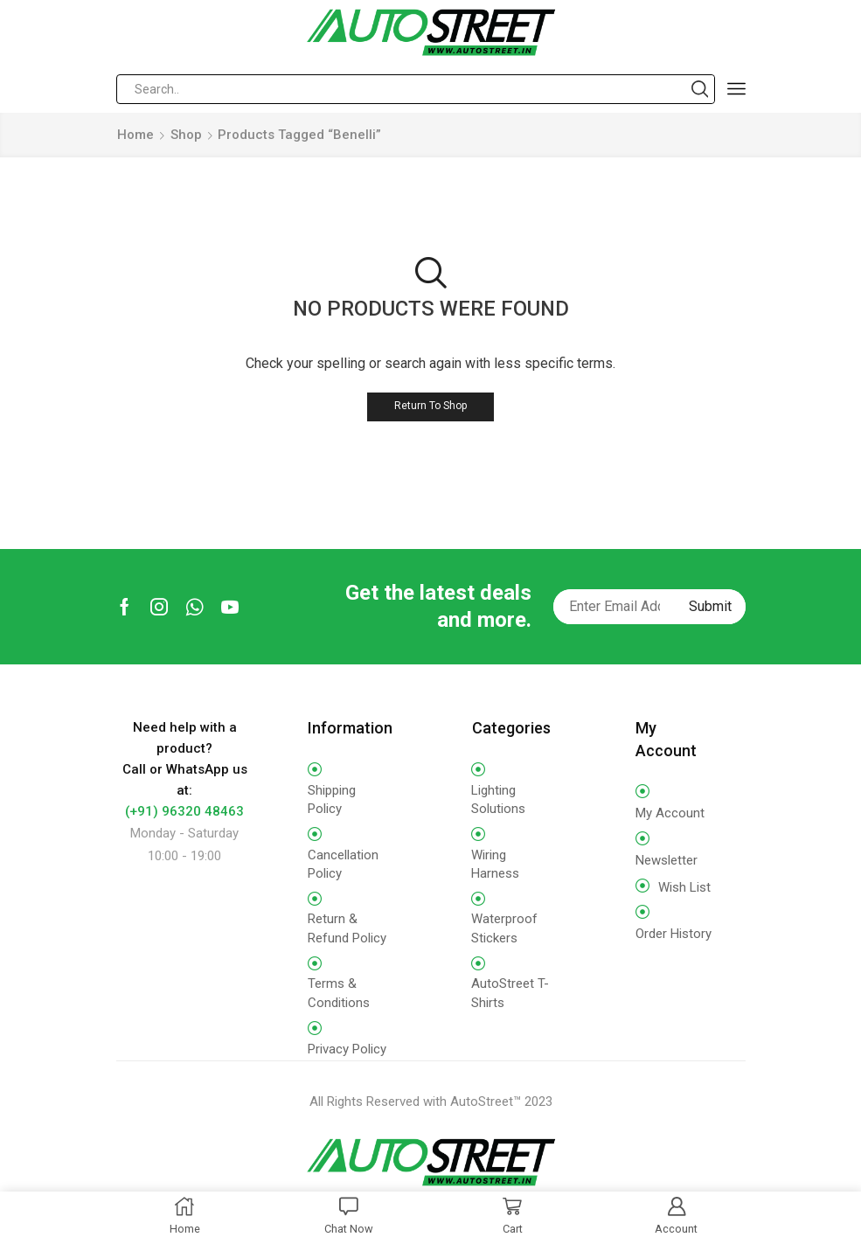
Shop (186, 134)
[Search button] (700, 89)
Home (135, 134)
